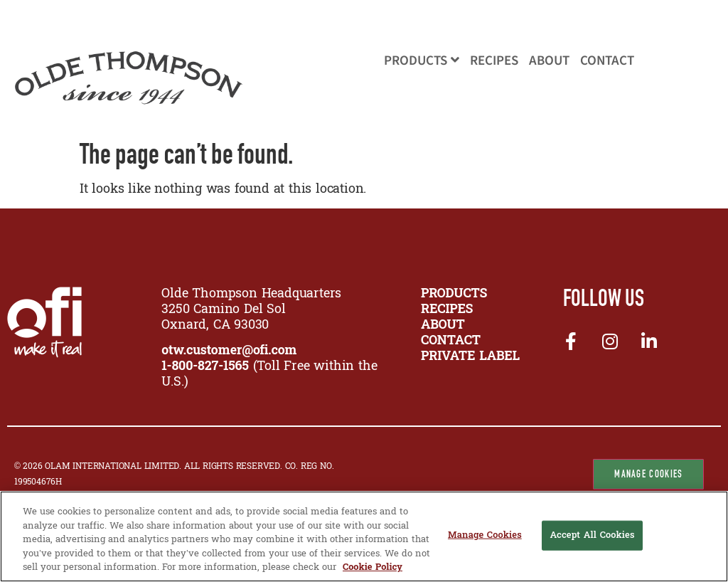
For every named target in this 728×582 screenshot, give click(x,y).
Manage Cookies (648, 474)
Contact (607, 60)
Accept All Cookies (592, 535)
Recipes (494, 60)
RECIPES (447, 309)
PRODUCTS (454, 294)
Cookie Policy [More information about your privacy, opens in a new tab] (372, 567)
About (549, 60)
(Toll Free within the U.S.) (269, 374)
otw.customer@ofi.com (228, 351)
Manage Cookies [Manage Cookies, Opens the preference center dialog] (485, 535)
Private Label (470, 356)
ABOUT (443, 325)
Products (421, 60)
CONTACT (451, 341)
